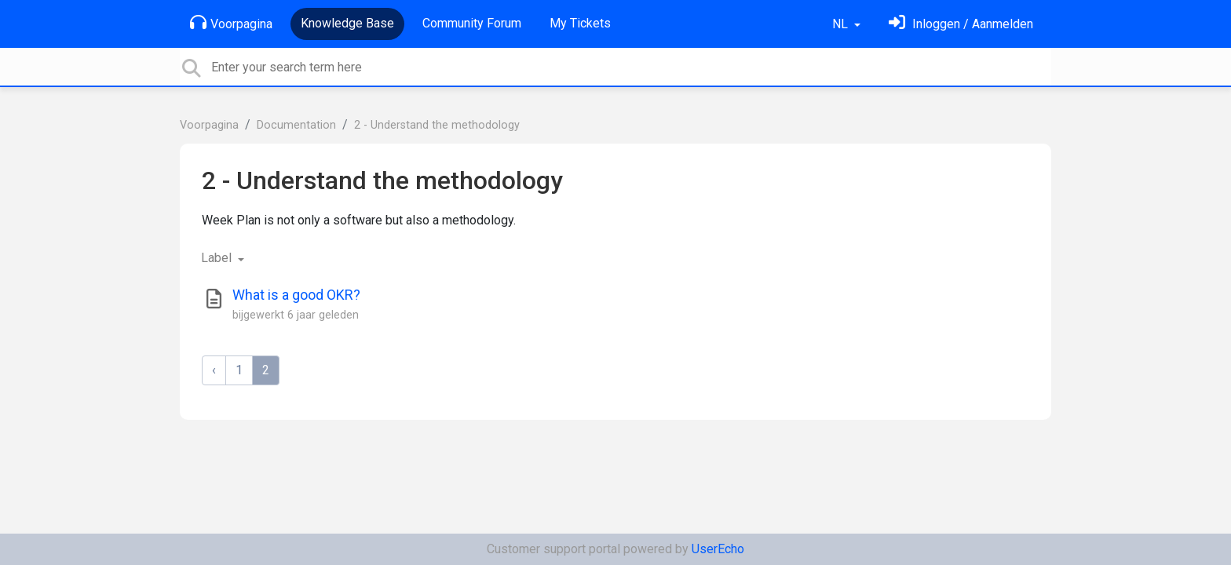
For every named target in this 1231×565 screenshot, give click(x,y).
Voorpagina (231, 22)
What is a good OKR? (296, 294)
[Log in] (960, 24)
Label (218, 257)
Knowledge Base (347, 23)
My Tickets (580, 23)
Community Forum (471, 23)
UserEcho (718, 548)
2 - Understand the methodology (437, 125)
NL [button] (841, 23)
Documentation (296, 125)
